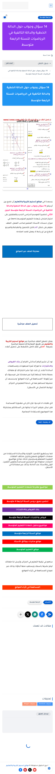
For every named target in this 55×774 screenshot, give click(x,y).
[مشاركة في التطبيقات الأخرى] (21, 614)
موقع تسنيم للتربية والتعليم (17, 766)
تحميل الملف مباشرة (27, 324)
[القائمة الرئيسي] (51, 5)
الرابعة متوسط (45, 17)
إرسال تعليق (43, 714)
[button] (42, 614)
